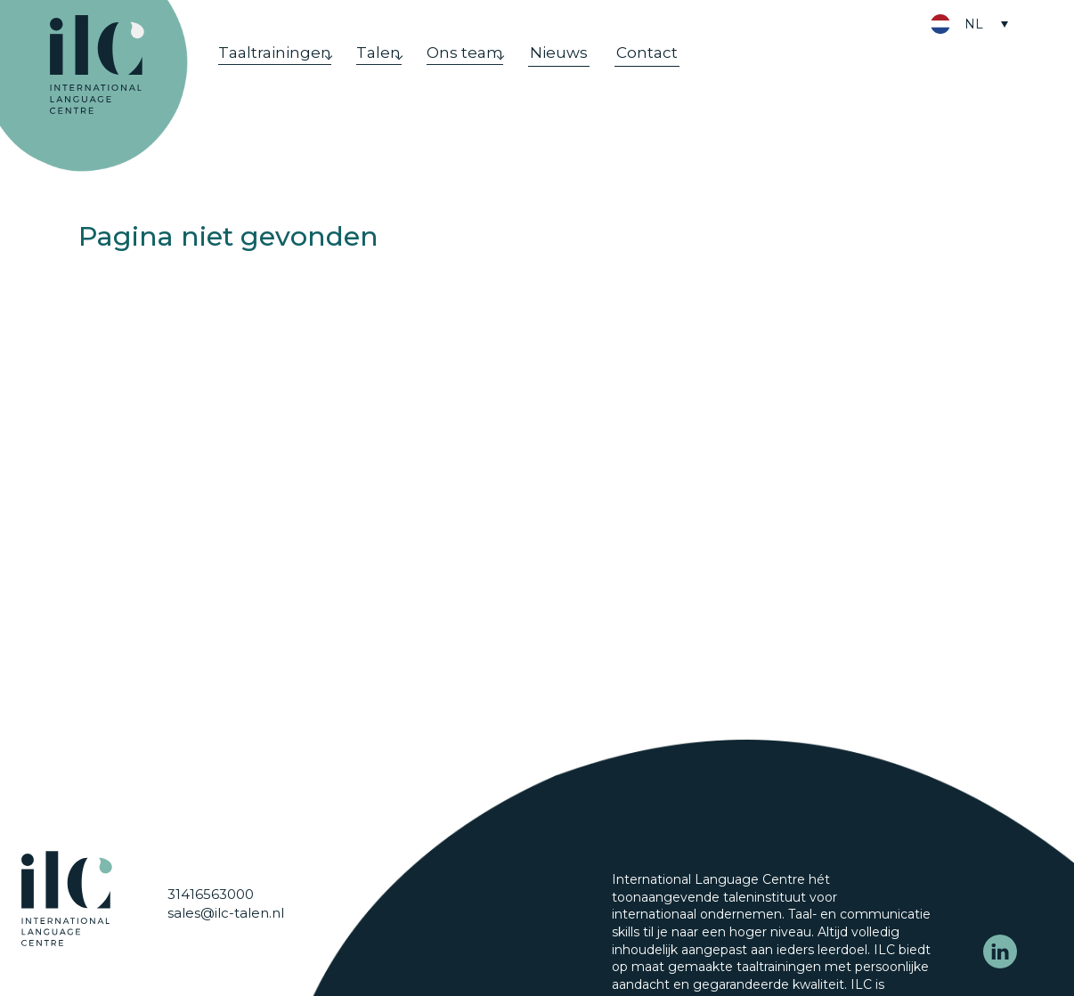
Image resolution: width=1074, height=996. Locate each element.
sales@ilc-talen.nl (225, 955)
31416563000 (210, 936)
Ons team (487, 68)
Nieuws (590, 68)
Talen (391, 68)
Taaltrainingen (276, 68)
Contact (678, 68)
